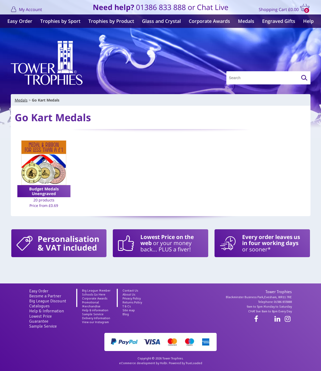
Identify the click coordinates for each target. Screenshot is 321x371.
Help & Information (46, 311)
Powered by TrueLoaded (185, 363)
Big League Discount (47, 301)
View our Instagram (95, 322)
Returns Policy (132, 302)
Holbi (163, 363)
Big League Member (96, 291)
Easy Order (19, 21)
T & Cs (127, 306)
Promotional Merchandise (91, 304)
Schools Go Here (93, 295)
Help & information (95, 310)
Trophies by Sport (60, 21)
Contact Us (130, 291)
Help (308, 21)
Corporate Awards (209, 21)
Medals (246, 21)
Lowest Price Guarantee (40, 319)
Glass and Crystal (161, 21)
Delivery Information (96, 318)
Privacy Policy (132, 299)
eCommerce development (137, 363)
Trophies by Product (111, 21)
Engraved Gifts (278, 21)
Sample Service (43, 326)
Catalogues (39, 306)
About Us (129, 295)
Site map (129, 310)
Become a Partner (45, 296)
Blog (126, 314)
